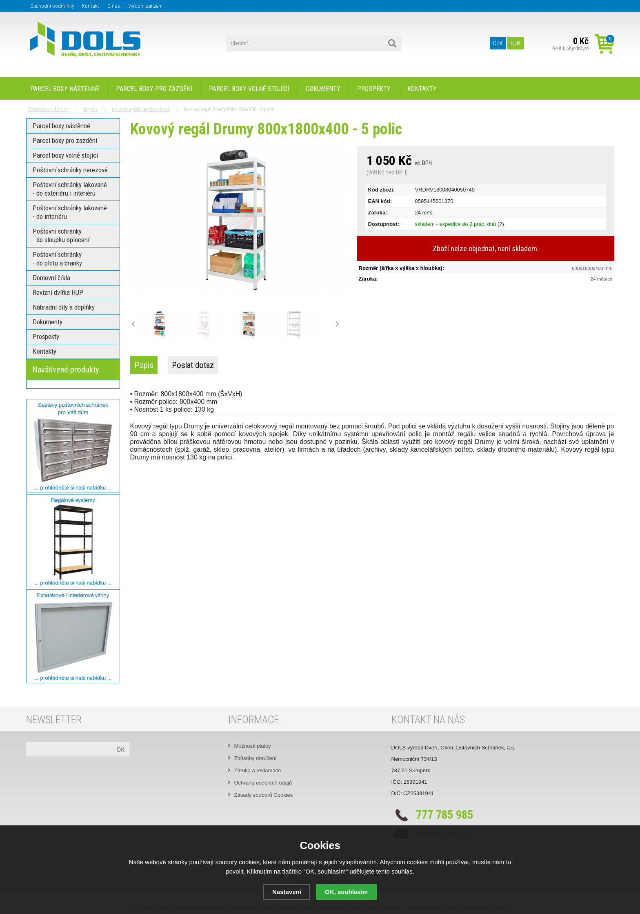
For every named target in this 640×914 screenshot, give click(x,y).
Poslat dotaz (193, 365)
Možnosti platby (252, 746)
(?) (501, 224)
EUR (515, 43)
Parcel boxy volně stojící (249, 89)
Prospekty (374, 89)
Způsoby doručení (255, 758)
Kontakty (422, 89)
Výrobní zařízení (145, 6)
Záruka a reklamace (257, 770)
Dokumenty (323, 89)
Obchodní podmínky (52, 6)
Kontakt (90, 6)
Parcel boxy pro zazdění (154, 89)
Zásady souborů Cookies (263, 795)
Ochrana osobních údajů (263, 783)
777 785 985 (444, 815)
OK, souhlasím (346, 891)
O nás (113, 6)
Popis (143, 365)
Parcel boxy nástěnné (64, 89)
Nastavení (286, 891)
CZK (497, 43)
